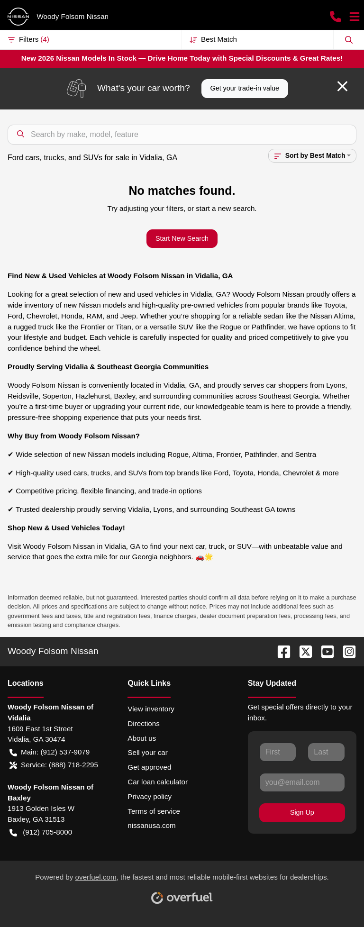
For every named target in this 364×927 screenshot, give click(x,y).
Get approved (149, 767)
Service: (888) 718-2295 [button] (53, 765)
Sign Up (302, 812)
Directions (143, 723)
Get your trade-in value (244, 88)
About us (141, 738)
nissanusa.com (151, 825)
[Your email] (302, 782)
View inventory (150, 709)
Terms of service (153, 811)
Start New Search (182, 238)
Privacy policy (149, 796)
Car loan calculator (157, 782)
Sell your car (147, 752)
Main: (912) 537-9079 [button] (49, 752)
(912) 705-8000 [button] (40, 832)
